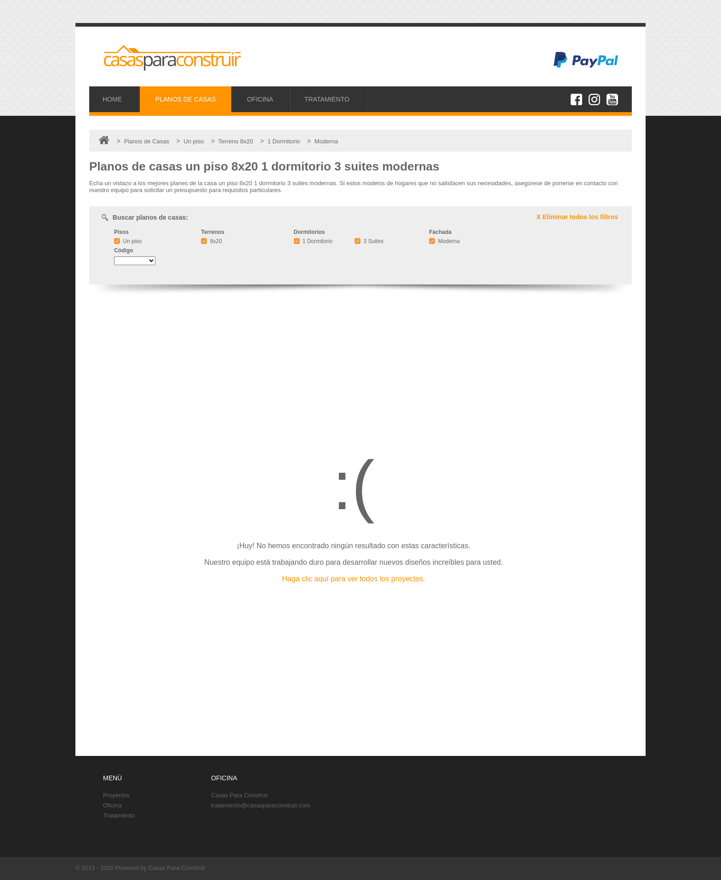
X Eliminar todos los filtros (577, 217)
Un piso (128, 241)
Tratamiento (119, 815)
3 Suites (369, 241)
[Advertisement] (360, 365)
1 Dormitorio (313, 241)
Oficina (112, 805)
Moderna (444, 241)
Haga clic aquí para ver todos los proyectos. (353, 579)
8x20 (211, 241)
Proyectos (116, 795)
